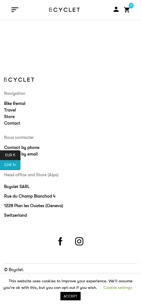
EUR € (12, 155)
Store (9, 116)
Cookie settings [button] (118, 287)
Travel (10, 110)
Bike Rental (14, 103)
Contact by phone (21, 147)
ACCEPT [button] (70, 296)
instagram (80, 240)
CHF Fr (12, 165)
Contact (12, 123)
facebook (61, 240)
